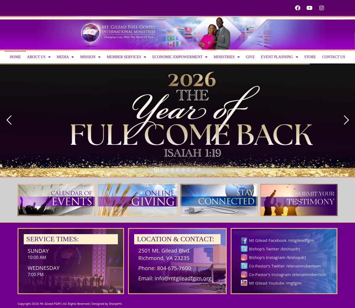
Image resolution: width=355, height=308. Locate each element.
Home (15, 57)
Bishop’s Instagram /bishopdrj (277, 257)
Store (310, 57)
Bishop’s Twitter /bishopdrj (274, 248)
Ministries (227, 57)
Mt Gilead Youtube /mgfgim (275, 283)
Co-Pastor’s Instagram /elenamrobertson (287, 274)
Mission (90, 57)
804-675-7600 (174, 268)
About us (38, 57)
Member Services (126, 57)
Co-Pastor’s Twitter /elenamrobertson (285, 266)
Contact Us (333, 57)
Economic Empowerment (180, 57)
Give (250, 57)
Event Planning (279, 57)
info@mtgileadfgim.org (183, 278)
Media (65, 57)
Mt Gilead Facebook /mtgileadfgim (281, 240)
